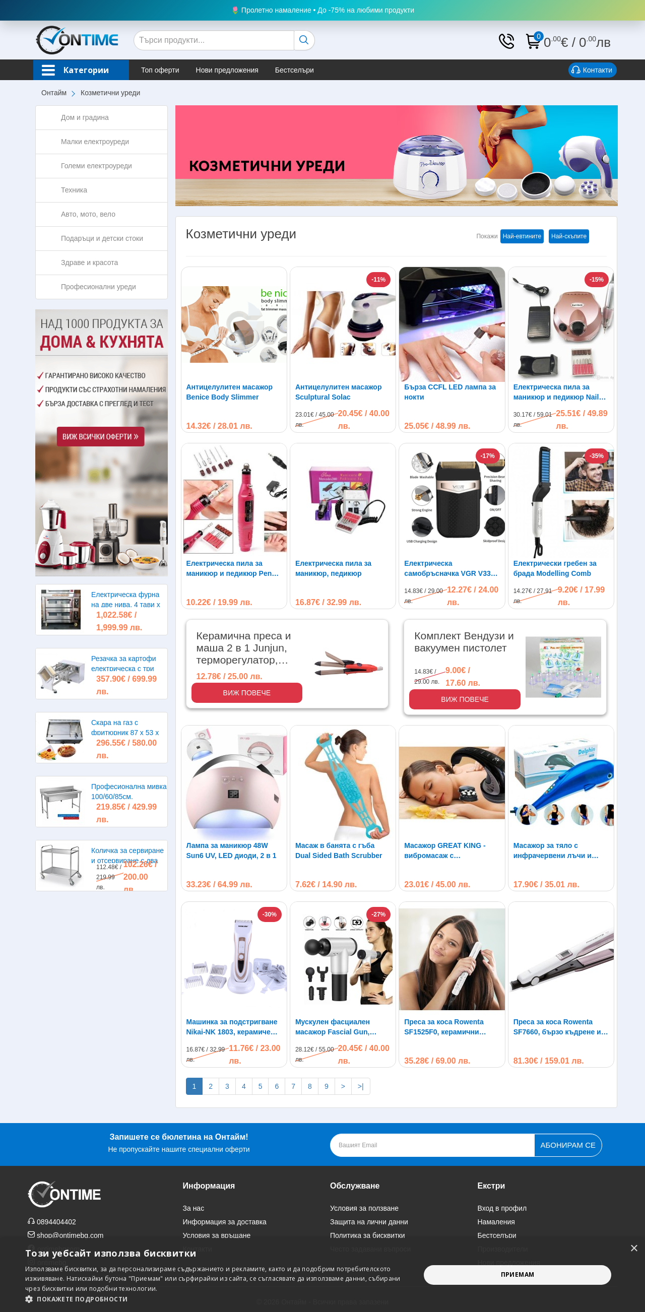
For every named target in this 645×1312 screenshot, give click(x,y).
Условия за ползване (364, 1208)
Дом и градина (85, 117)
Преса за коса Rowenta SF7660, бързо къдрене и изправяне (557, 1027)
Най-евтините (522, 236)
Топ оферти (160, 70)
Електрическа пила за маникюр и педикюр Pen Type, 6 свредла (229, 568)
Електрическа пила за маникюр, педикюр (333, 568)
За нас (194, 1208)
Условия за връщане (217, 1235)
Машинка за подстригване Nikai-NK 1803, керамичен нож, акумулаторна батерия (232, 1027)
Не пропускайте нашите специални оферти (178, 1142)
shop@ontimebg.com (70, 1235)
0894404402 (56, 1222)
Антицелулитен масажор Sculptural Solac (338, 392)
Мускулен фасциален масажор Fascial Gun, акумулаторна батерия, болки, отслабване (335, 1027)
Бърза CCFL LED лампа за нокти (450, 392)
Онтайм (54, 93)
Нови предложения (227, 70)
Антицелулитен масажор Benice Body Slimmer (229, 392)
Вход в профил (502, 1208)
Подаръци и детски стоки (102, 238)
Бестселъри (294, 70)
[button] (217, 1299)
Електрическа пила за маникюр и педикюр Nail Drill (556, 392)
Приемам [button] (518, 1274)
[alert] (322, 1275)
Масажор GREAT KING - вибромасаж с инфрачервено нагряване (449, 851)
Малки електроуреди (95, 142)
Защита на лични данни (369, 1222)
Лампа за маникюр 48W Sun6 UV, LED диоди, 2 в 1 (231, 850)
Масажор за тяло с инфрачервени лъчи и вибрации (552, 851)
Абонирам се (568, 1145)
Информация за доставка (225, 1222)
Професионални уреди (98, 287)
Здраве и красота (89, 262)
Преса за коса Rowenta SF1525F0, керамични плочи (443, 1027)
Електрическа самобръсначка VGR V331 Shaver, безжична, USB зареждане (449, 568)
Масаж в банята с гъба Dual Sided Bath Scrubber (338, 850)
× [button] (633, 1249)
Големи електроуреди (96, 166)
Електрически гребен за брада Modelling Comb (555, 568)
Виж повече (247, 693)
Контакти (591, 70)
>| (361, 1086)
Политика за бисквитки (367, 1235)
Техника (74, 190)
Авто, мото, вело (88, 214)
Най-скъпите (569, 236)
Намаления (496, 1222)
